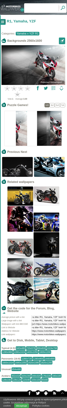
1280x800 (38, 358)
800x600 (41, 348)
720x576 (30, 348)
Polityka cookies (40, 405)
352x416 (15, 376)
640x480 (20, 348)
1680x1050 (20, 362)
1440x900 (50, 358)
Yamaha (21, 33)
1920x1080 (33, 362)
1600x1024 (8, 362)
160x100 (56, 376)
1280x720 (27, 358)
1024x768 (52, 348)
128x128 (16, 379)
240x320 (36, 376)
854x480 (16, 369)
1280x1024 (19, 352)
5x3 (57, 105)
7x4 (62, 105)
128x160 (6, 379)
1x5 (47, 105)
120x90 (26, 379)
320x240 (26, 376)
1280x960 (7, 352)
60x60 (45, 379)
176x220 (46, 376)
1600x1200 (45, 352)
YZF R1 (34, 33)
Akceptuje (21, 405)
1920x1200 (46, 362)
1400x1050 (32, 352)
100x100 (35, 379)
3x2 (52, 105)
